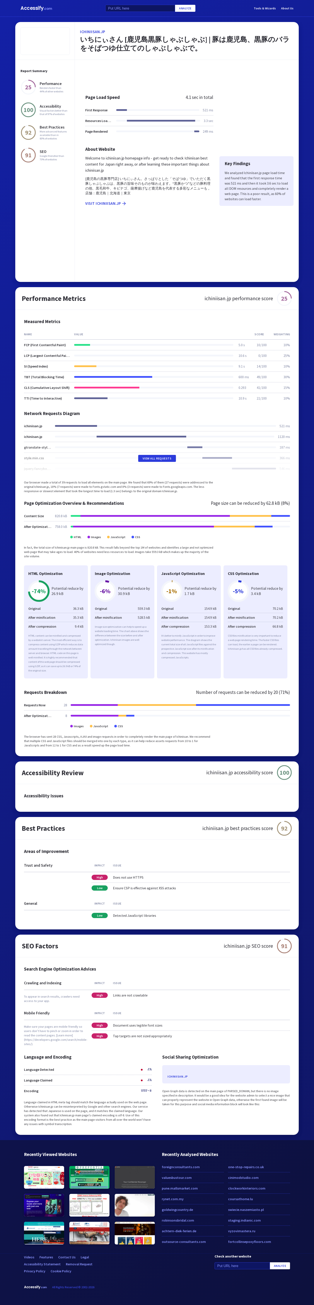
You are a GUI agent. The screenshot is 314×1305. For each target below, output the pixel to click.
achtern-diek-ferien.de (179, 1231)
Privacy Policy (34, 1271)
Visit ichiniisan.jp (106, 203)
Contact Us (66, 1257)
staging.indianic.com (244, 1220)
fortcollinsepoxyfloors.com (249, 1241)
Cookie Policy (61, 1271)
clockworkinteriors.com (246, 1188)
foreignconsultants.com (181, 1167)
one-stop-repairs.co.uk (246, 1167)
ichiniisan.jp (92, 31)
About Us (287, 8)
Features (46, 1257)
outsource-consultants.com (184, 1241)
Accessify (36, 8)
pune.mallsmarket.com (180, 1188)
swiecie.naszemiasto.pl (246, 1209)
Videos (29, 1257)
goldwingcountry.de (177, 1209)
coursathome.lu (240, 1199)
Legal (85, 1257)
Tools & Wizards (265, 8)
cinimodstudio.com (243, 1177)
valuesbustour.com (177, 1177)
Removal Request (79, 1264)
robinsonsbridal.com (178, 1220)
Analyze (185, 8)
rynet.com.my (173, 1199)
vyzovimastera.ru (241, 1231)
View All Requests (157, 458)
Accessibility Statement (42, 1264)
